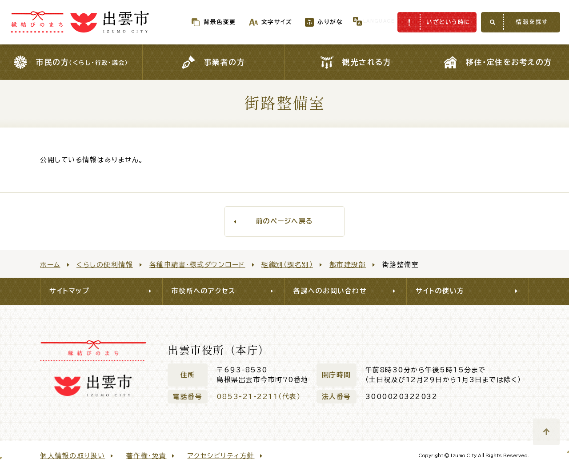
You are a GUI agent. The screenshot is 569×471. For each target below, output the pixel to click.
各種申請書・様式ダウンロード (197, 264)
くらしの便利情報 (104, 264)
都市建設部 (347, 264)
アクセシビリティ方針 (221, 455)
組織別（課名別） (287, 264)
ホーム (50, 264)
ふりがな (312, 22)
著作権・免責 (146, 455)
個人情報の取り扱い (72, 455)
